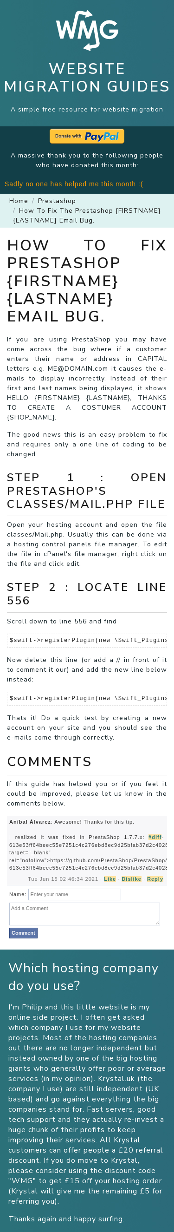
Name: (17, 894)
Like (110, 879)
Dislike (131, 879)
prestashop (57, 201)
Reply (155, 879)
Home (18, 201)
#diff (154, 837)
